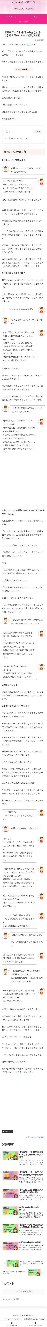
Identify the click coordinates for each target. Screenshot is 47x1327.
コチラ (17, 1072)
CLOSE (38, 131)
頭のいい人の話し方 (18, 138)
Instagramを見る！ (23, 69)
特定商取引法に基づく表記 (34, 1319)
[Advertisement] (23, 482)
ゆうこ (28, 44)
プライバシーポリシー (12, 1319)
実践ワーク (7, 1132)
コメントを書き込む (23, 1291)
